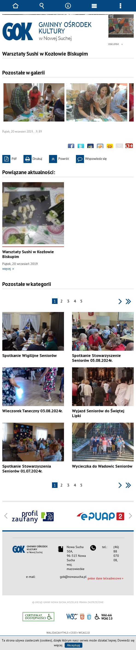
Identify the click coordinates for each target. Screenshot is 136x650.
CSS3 (89, 616)
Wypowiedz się (91, 157)
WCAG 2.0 (103, 616)
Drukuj (32, 157)
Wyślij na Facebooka (71, 147)
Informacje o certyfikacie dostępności (38, 617)
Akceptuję (73, 645)
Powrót (59, 157)
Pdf (9, 157)
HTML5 (82, 616)
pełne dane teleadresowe (104, 578)
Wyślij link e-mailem (119, 147)
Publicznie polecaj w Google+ (129, 147)
